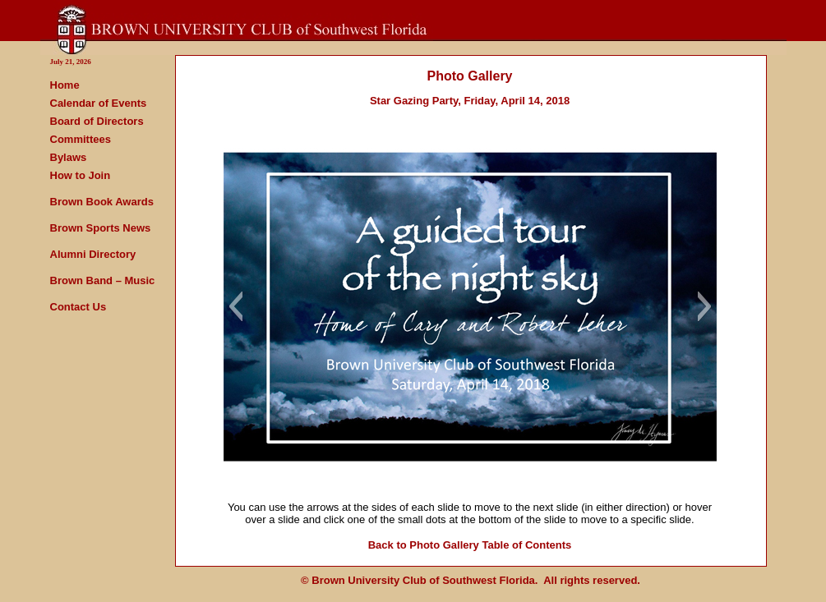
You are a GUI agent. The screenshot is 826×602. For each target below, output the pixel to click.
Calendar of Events (98, 103)
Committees (80, 139)
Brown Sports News (100, 228)
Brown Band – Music (102, 280)
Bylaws (68, 157)
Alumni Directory (93, 254)
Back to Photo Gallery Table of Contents (470, 545)
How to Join (80, 175)
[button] (235, 306)
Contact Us (78, 307)
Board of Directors (97, 121)
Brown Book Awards (102, 201)
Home (65, 85)
